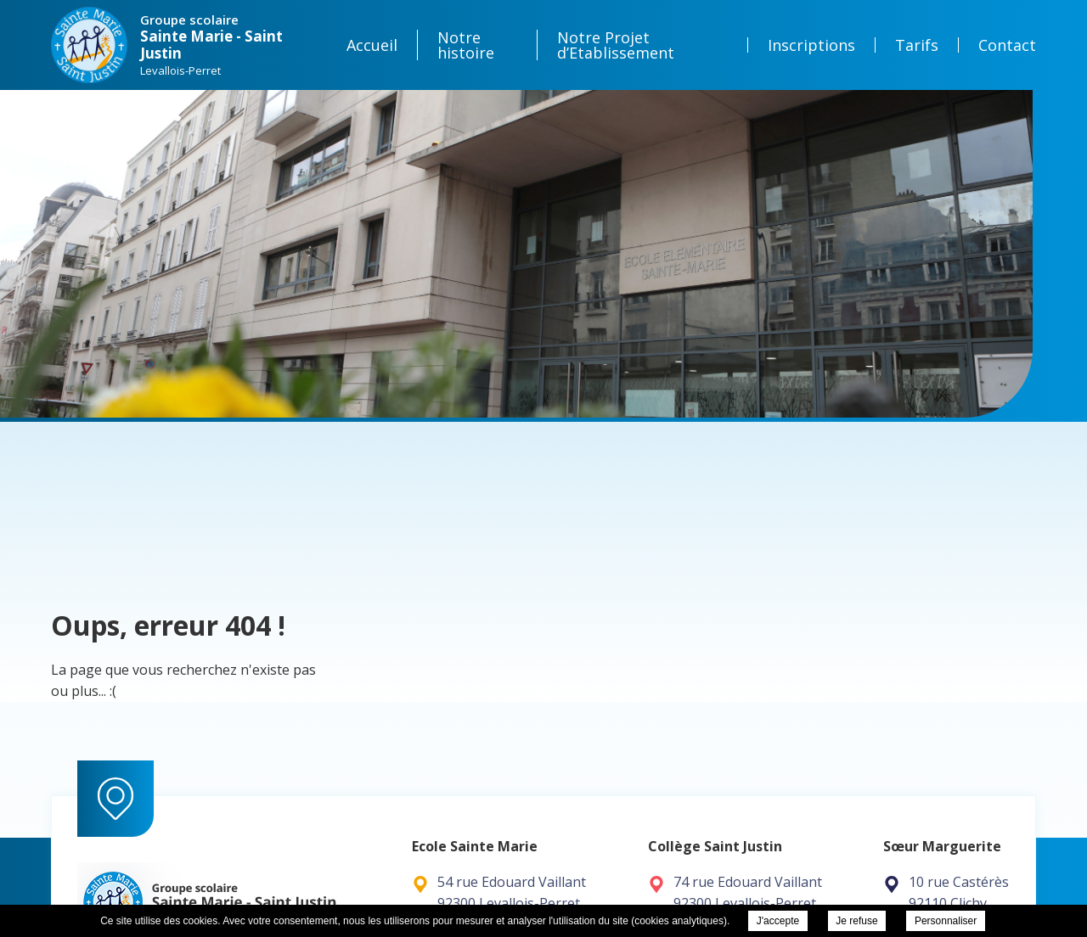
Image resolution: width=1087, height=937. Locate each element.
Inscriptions (811, 45)
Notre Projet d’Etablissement (615, 45)
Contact (1007, 45)
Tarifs (916, 45)
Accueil (371, 45)
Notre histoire (465, 45)
